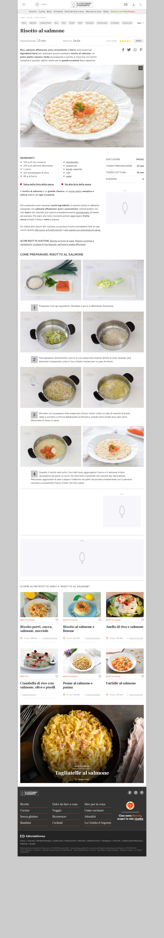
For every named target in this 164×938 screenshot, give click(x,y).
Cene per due (127, 23)
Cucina (42, 11)
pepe (68, 176)
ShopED (33, 844)
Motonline (82, 841)
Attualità (58, 11)
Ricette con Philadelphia (123, 11)
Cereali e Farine (45, 23)
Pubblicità (24, 844)
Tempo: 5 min (82, 779)
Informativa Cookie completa (107, 850)
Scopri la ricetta (50, 638)
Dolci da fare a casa (74, 11)
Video (106, 11)
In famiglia (115, 23)
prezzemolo (72, 162)
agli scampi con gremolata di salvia (82, 230)
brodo (69, 169)
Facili (80, 23)
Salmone (33, 23)
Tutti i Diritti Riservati (81, 850)
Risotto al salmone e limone (78, 629)
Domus (23, 841)
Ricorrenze (89, 23)
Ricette (33, 11)
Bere (49, 11)
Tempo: (30, 638)
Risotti (43, 17)
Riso (56, 23)
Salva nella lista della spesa (38, 184)
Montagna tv (107, 841)
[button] (140, 22)
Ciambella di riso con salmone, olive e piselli (37, 685)
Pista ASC (117, 841)
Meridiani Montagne (44, 841)
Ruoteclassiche (70, 841)
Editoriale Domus (93, 841)
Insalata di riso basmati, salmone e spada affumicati (59, 244)
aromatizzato (82, 212)
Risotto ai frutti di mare (62, 240)
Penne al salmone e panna (78, 685)
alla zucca (40, 230)
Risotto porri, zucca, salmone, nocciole (36, 629)
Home (22, 17)
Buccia (136, 815)
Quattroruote (58, 841)
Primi (37, 17)
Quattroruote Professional (132, 841)
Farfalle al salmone (121, 683)
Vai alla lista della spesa (78, 184)
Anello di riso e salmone (124, 627)
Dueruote (31, 841)
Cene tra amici (102, 23)
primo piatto (75, 191)
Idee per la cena (93, 11)
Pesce (24, 23)
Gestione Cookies (126, 850)
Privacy (93, 850)
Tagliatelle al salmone (82, 773)
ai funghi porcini (54, 230)
